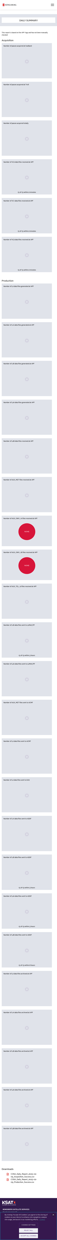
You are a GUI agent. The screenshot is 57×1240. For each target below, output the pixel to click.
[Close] (53, 1216)
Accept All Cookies (28, 1237)
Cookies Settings (28, 1226)
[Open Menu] (52, 5)
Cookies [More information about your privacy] (42, 1220)
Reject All (28, 1231)
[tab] (28, 20)
